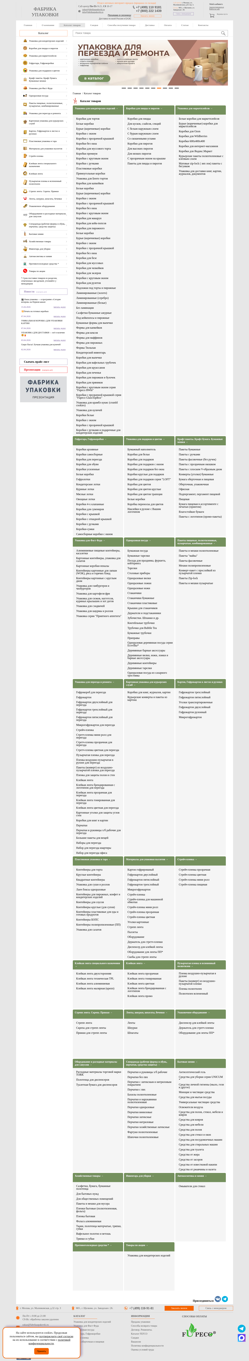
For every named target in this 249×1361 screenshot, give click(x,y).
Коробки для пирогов (140, 143)
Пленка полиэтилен (190, 988)
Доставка (149, 25)
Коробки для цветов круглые (144, 489)
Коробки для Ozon (189, 131)
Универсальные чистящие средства (199, 1102)
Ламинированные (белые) (91, 302)
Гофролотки (83, 479)
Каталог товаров (72, 25)
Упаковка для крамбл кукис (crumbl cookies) (97, 404)
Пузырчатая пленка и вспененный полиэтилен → (196, 965)
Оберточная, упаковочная (194, 484)
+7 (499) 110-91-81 (141, 1308)
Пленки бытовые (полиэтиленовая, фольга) (96, 1210)
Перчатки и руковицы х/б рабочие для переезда (98, 831)
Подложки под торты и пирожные (96, 288)
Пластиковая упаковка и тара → (93, 859)
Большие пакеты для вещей (92, 838)
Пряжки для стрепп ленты (91, 1033)
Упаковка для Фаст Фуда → (90, 540)
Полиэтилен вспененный (193, 993)
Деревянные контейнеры (141, 663)
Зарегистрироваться (216, 7)
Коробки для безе (86, 258)
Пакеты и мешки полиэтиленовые (199, 550)
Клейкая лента (84, 780)
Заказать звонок (148, 16)
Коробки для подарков (140, 459)
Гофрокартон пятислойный (194, 697)
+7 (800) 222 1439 (149, 11)
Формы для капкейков (89, 327)
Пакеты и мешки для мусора (93, 1203)
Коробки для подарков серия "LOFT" (149, 479)
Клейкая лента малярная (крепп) (95, 988)
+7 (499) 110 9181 (149, 7)
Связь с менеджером (183, 14)
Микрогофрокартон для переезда (95, 725)
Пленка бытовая (85, 1216)
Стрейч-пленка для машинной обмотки (145, 901)
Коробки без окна (86, 143)
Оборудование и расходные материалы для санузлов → (96, 1063)
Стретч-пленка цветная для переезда (97, 750)
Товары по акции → (137, 1245)
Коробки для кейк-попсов (91, 223)
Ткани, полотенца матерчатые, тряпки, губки (98, 1227)
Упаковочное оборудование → (193, 1012)
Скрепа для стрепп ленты (91, 1027)
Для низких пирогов (139, 153)
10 (177, 88)
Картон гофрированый (140, 869)
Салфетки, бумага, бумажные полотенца (93, 1187)
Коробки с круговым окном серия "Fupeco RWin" (96, 389)
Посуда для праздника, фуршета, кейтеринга (146, 562)
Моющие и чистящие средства (197, 1092)
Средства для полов (190, 1129)
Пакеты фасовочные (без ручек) (197, 459)
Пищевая (184, 499)
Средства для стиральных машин (198, 1144)
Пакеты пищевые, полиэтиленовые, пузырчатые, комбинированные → (197, 542)
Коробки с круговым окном (92, 158)
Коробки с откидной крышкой (94, 519)
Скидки (94, 25)
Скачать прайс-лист (36, 361)
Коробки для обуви (87, 464)
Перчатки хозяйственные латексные (148, 1127)
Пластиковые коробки (89, 168)
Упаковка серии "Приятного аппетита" (98, 616)
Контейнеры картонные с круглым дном (96, 579)
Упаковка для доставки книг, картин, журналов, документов (200, 172)
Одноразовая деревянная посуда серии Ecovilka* (150, 644)
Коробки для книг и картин (92, 820)
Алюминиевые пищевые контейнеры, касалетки (98, 552)
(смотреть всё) (41, 292)
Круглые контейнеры (88, 874)
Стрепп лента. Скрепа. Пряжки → (94, 1012)
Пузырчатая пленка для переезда (95, 755)
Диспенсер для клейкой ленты (145, 947)
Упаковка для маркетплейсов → (195, 108)
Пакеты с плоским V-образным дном (200, 469)
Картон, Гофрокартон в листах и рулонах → (200, 683)
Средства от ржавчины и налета (197, 1169)
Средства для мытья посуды (195, 1097)
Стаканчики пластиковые (142, 603)
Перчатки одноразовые (140, 1107)
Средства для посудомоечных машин (200, 1139)
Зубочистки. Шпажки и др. (143, 618)
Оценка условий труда (142, 1349)
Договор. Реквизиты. (141, 1330)
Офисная (184, 489)
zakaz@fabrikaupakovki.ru (93, 9)
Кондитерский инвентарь (91, 352)
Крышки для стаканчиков (142, 608)
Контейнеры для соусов (90, 902)
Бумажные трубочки (139, 633)
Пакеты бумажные (189, 449)
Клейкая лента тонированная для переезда (95, 801)
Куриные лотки (85, 489)
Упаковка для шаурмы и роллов (94, 611)
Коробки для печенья (88, 372)
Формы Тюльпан (86, 347)
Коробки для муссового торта (93, 148)
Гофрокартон (83, 697)
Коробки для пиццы (139, 118)
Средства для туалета (191, 1149)
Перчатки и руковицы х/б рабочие (147, 1072)
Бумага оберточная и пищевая (196, 479)
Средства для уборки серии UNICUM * (201, 1078)
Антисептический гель (192, 1072)
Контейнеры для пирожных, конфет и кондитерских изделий (98, 896)
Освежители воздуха (191, 1107)
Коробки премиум (87, 153)
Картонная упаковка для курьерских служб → (146, 683)
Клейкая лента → (135, 963)
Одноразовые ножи (138, 588)
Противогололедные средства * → (93, 1245)
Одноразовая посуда (83, 1330)
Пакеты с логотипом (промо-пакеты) (200, 516)
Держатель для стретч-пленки (145, 942)
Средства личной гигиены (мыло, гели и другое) (201, 1086)
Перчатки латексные (139, 1117)
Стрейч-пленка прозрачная (143, 912)
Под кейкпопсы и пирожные (92, 318)
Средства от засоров (190, 1159)
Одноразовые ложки (139, 583)
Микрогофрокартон (190, 717)
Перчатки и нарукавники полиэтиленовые (141, 1101)
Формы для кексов (87, 332)
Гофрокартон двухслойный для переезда (94, 703)
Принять (41, 1351)
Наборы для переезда (88, 843)
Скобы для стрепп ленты (141, 957)
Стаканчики (134, 593)
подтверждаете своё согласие (56, 1336)
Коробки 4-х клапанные (90, 504)
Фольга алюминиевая (88, 1221)
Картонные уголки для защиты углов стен (97, 814)
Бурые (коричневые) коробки (93, 128)
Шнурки (132, 1027)
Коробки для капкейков (90, 183)
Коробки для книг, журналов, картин (148, 692)
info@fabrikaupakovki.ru (92, 12)
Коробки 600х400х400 (192, 141)
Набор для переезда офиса (91, 853)
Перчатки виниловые (139, 1112)
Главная (28, 25)
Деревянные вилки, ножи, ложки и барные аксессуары (147, 656)
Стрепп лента (135, 927)
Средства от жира (189, 1154)
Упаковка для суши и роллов (93, 884)
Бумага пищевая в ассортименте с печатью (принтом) (198, 505)
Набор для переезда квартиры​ (93, 848)
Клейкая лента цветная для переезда (97, 807)
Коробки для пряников (89, 382)
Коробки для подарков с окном (145, 464)
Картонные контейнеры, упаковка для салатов (98, 559)
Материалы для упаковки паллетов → (147, 859)
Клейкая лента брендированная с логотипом (146, 989)
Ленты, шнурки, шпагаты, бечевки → (147, 1012)
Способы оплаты (194, 1316)
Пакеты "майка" (188, 555)
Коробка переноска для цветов (145, 504)
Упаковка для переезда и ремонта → (95, 682)
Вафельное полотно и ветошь (93, 1233)
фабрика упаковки (44, 11)
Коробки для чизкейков (90, 268)
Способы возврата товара (144, 1326)
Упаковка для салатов (89, 929)
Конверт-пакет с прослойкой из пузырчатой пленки (197, 572)
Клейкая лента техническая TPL (95, 978)
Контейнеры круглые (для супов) (95, 907)
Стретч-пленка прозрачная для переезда (94, 743)
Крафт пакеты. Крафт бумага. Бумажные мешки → (200, 440)
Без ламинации (85, 307)
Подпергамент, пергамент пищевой (199, 494)
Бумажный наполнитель (141, 449)
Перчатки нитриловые (140, 1122)
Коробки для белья (138, 454)
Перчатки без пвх (137, 1077)
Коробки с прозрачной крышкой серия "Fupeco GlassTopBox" (98, 396)
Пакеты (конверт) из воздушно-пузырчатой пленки (197, 982)
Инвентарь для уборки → (140, 1176)
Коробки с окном (86, 133)
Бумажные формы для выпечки (94, 323)
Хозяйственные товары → (89, 1176)
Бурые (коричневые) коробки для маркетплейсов (198, 125)
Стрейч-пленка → (187, 859)
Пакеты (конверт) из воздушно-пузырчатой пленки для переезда (95, 769)
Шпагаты (132, 1033)
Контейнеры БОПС (87, 919)
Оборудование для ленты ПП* (145, 952)
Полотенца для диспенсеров (92, 1079)
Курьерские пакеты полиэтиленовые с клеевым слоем (201, 157)
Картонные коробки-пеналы (92, 566)
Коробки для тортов (88, 118)
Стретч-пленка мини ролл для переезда (93, 736)
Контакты (203, 25)
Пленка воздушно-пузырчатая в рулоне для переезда (94, 761)
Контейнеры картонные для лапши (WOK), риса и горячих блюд (96, 572)
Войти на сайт (214, 9)
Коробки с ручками (87, 163)
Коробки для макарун (89, 218)
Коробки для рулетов (88, 283)
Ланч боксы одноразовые (91, 889)
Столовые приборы (138, 573)
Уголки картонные (138, 922)
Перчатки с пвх (136, 1089)
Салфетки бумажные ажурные (94, 313)
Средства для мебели (191, 1124)
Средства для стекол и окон (195, 1134)
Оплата (168, 25)
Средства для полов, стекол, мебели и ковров (201, 1113)
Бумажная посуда (137, 550)
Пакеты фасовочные (190, 560)
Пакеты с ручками (189, 454)
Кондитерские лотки (88, 484)
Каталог (43, 33)
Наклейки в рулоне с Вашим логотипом (144, 510)
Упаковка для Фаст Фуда (86, 1326)
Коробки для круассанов (90, 367)
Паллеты (132, 932)
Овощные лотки (85, 499)
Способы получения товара (121, 25)
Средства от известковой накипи (198, 1164)
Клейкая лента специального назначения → (97, 965)
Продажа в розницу (119, 15)
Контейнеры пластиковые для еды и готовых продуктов (97, 913)
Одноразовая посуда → (138, 540)
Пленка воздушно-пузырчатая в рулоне (197, 975)
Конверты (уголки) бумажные (196, 474)
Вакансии (136, 1341)
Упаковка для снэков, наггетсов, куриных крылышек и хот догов (95, 600)
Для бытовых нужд (87, 1193)
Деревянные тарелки (139, 668)
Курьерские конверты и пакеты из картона (147, 698)
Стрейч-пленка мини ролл (142, 907)
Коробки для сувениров (90, 509)
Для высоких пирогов (140, 148)
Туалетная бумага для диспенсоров (96, 1084)
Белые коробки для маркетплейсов (199, 118)
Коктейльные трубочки (141, 623)
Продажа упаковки (140, 1322)
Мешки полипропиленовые (195, 565)
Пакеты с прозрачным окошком (197, 464)
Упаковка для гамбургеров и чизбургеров (92, 587)
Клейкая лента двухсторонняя (93, 973)
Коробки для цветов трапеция (144, 494)
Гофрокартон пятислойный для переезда (94, 718)
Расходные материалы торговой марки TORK (98, 1073)
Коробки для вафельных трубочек (96, 362)
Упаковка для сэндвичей (90, 606)
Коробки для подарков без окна (145, 469)
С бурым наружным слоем (142, 133)
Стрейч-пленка (85, 730)
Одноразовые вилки (139, 578)
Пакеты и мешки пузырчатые (196, 583)
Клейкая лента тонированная (144, 978)
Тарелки (132, 568)
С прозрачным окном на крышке (146, 158)
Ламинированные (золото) (91, 293)
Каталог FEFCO (139, 1333)
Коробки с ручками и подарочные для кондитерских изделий (98, 431)
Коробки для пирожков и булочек (95, 377)
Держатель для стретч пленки (196, 1027)
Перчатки (81, 825)
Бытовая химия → (187, 1062)
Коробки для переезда (89, 459)
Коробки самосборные (89, 454)
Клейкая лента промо (140, 996)
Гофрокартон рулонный (192, 712)
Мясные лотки (84, 494)
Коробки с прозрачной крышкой (95, 138)
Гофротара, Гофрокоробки (86, 1333)
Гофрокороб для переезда (91, 692)
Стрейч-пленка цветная (141, 917)
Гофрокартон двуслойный (142, 874)
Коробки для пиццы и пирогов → (144, 108)
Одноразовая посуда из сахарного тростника (147, 674)
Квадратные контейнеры (90, 879)
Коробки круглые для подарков (145, 474)
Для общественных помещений (94, 1198)
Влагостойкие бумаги (191, 511)
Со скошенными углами (141, 138)
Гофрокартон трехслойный (194, 692)
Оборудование (135, 937)
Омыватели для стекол (192, 1186)
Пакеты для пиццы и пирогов (144, 163)
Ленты (131, 1022)
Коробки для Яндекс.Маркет (195, 151)
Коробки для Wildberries (193, 136)
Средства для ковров (191, 1119)
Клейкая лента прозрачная (142, 973)
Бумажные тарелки (138, 555)
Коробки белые (85, 415)
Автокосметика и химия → (192, 1176)
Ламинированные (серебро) (92, 298)
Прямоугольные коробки (90, 173)
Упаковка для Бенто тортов (92, 178)
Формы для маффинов (89, 337)
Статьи (185, 25)
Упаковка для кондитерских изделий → (96, 108)
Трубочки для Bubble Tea (142, 628)
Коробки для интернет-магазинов (198, 146)
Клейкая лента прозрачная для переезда (94, 794)
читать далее (59, 307)
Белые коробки (85, 123)
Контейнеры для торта (89, 869)
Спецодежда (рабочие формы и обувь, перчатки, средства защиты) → (146, 1063)
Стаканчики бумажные (140, 598)
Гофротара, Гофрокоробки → (91, 439)
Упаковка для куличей (89, 410)
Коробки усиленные (88, 469)
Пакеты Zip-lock (188, 578)
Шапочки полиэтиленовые (143, 1137)
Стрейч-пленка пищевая (193, 884)
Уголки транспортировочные (196, 702)
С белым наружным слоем (142, 128)
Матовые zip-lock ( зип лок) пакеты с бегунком (200, 165)
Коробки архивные (87, 449)
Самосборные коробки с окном (94, 534)
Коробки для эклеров (88, 273)
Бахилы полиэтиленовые (141, 1094)
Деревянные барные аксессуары (146, 650)
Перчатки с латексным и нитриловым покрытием (149, 1083)
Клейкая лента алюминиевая (93, 983)
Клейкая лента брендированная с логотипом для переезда (95, 786)
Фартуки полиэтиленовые (142, 1132)
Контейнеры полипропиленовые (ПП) (98, 924)
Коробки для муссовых (89, 263)
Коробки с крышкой (88, 514)
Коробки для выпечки (89, 357)
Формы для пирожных (89, 342)
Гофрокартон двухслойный (194, 707)
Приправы (133, 638)
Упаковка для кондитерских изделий (148, 1255)
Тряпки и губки (85, 1238)
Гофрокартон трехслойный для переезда (94, 711)
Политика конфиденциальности (147, 1345)
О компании (48, 25)
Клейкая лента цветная (140, 983)
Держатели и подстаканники (144, 613)
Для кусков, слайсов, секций (144, 123)
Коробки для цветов (139, 484)
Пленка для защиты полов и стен (95, 775)
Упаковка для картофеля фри (93, 593)
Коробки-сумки (85, 529)
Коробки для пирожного (90, 228)
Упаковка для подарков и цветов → (145, 439)
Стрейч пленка (81, 1337)
